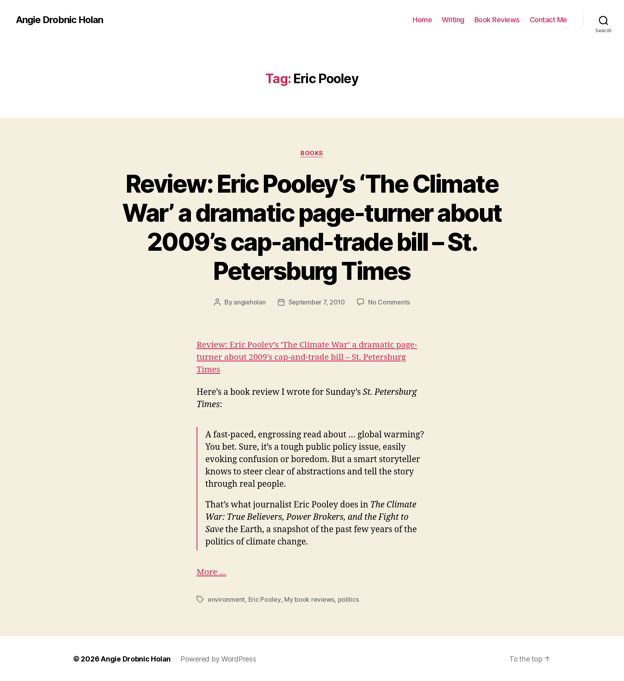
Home (422, 20)
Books (312, 153)
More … (212, 572)
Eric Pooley (264, 599)
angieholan (249, 302)
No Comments (389, 302)
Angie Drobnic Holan (59, 20)
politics (348, 599)
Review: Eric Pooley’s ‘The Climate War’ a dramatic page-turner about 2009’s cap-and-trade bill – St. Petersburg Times (312, 227)
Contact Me (548, 20)
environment (226, 599)
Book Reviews (497, 20)
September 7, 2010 (317, 302)
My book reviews (309, 599)
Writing (453, 20)
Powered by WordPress (218, 658)
